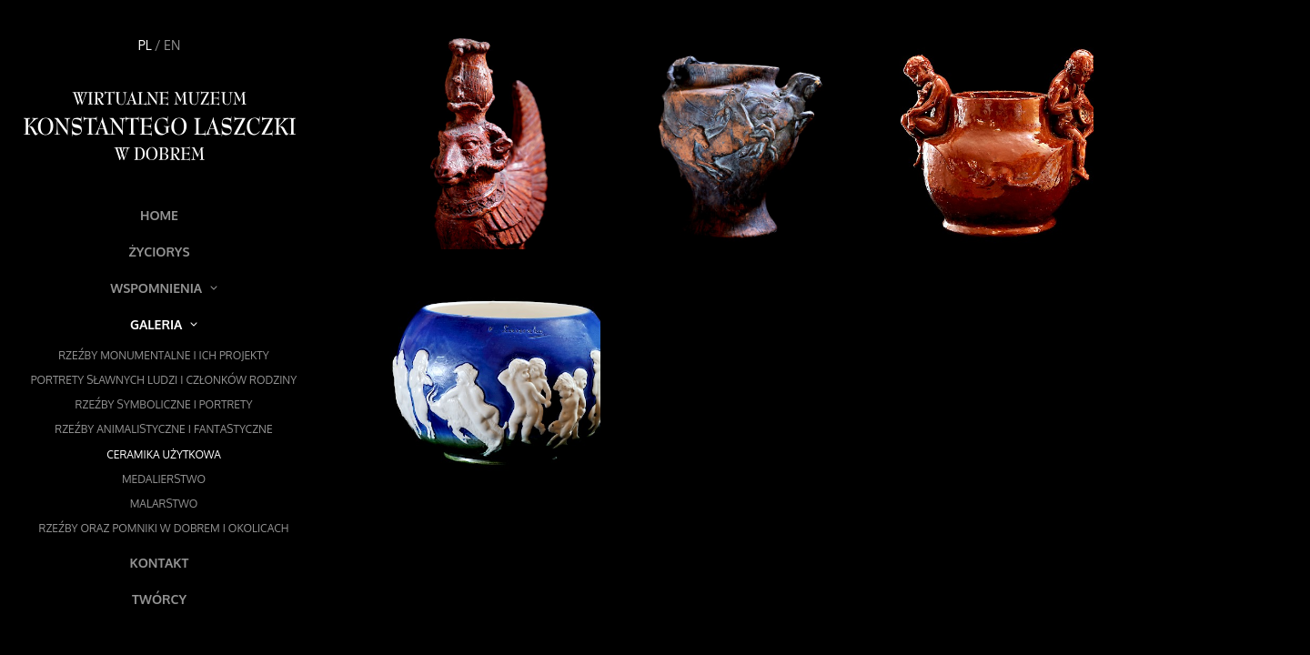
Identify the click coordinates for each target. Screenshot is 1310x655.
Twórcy (159, 599)
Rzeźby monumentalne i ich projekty (163, 355)
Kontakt (159, 562)
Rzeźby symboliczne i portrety (164, 404)
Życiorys (158, 251)
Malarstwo (164, 503)
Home (159, 215)
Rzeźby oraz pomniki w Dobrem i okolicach (164, 528)
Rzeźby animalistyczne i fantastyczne (163, 429)
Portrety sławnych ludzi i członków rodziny (164, 380)
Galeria (163, 324)
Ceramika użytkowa (163, 454)
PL (145, 45)
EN (172, 45)
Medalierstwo (164, 479)
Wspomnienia (163, 288)
